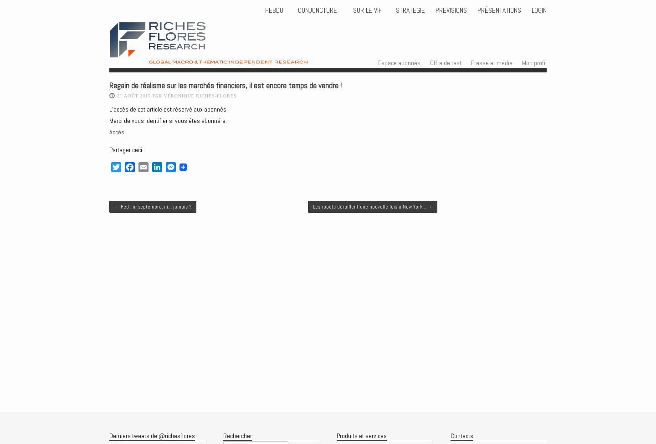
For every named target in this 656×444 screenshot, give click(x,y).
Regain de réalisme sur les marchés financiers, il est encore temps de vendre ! (225, 86)
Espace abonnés (399, 63)
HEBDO (274, 10)
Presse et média (491, 63)
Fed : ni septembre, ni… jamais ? (152, 207)
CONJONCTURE (318, 10)
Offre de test (445, 63)
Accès (116, 132)
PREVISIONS (451, 10)
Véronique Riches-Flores (200, 95)
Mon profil (534, 63)
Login (539, 10)
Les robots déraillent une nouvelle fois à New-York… (372, 207)
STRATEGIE (409, 10)
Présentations (499, 10)
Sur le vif (366, 10)
